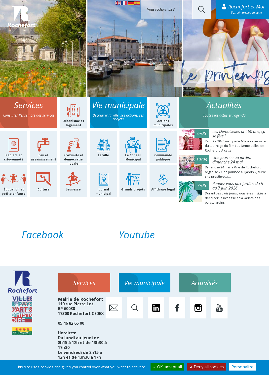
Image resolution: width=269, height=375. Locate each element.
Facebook (43, 234)
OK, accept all (167, 367)
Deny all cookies (207, 367)
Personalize (242, 367)
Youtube (137, 234)
